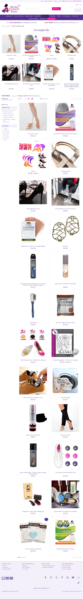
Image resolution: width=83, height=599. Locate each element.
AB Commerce (78, 591)
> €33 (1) (5, 139)
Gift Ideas (43, 18)
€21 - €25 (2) (6, 135)
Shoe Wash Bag (65, 397)
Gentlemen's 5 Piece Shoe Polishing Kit (33, 511)
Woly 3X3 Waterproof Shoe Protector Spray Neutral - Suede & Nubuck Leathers (71, 85)
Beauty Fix (38, 16)
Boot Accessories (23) (8, 111)
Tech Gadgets (66, 16)
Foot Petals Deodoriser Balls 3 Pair (65, 472)
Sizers (51, 55)
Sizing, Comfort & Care (7, 99)
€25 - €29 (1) (6, 137)
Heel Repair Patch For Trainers (65, 549)
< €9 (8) (5, 128)
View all (46, 98)
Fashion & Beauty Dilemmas (48, 565)
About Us (4, 565)
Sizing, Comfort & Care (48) (10, 110)
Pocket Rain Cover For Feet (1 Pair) (31, 84)
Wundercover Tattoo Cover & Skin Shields (51, 84)
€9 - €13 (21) (6, 130)
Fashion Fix (9, 16)
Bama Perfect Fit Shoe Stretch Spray (65, 283)
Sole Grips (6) (6, 121)
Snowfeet (65, 246)
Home (42, 1)
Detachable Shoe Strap (11, 84)
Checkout (78, 10)
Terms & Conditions (66, 569)
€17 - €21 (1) (6, 134)
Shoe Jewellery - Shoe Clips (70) (9, 120)
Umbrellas (52, 16)
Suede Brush (33, 322)
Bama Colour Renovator (33, 435)
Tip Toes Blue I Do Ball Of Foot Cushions (65, 511)
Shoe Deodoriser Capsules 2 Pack (33, 397)
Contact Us (60, 1)
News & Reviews (26, 567)
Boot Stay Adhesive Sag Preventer (65, 322)
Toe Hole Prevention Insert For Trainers (31, 55)
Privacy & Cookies (66, 567)
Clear (14, 96)
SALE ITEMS (51, 18)
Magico (67, 591)
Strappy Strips (72, 55)
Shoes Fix (45, 16)
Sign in (77, 4)
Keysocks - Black (65, 435)
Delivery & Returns (48, 1)
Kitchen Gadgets (34, 18)
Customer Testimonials (47, 567)
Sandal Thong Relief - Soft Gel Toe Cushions (65, 360)
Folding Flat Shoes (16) (8, 115)
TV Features (25, 569)
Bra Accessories (18, 16)
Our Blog (55, 1)
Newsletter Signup (6, 569)
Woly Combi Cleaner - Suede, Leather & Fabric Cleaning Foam (33, 473)
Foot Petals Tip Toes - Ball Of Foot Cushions (33, 360)
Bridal (59, 16)
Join (80, 4)
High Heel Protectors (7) (9, 117)
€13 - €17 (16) (6, 132)
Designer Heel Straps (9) (9, 113)
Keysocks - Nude (11, 55)
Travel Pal (75, 16)
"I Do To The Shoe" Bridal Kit (33, 549)
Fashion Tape (29, 16)
